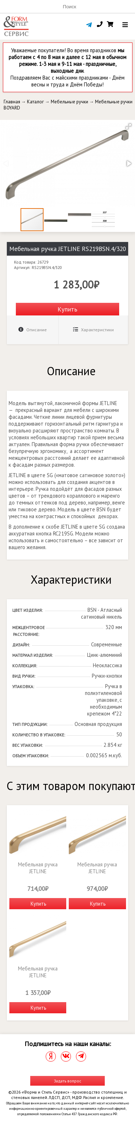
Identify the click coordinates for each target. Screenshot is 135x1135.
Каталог (35, 102)
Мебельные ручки (69, 102)
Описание (32, 329)
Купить (67, 309)
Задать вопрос (67, 1081)
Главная (12, 102)
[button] (128, 126)
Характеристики (93, 329)
